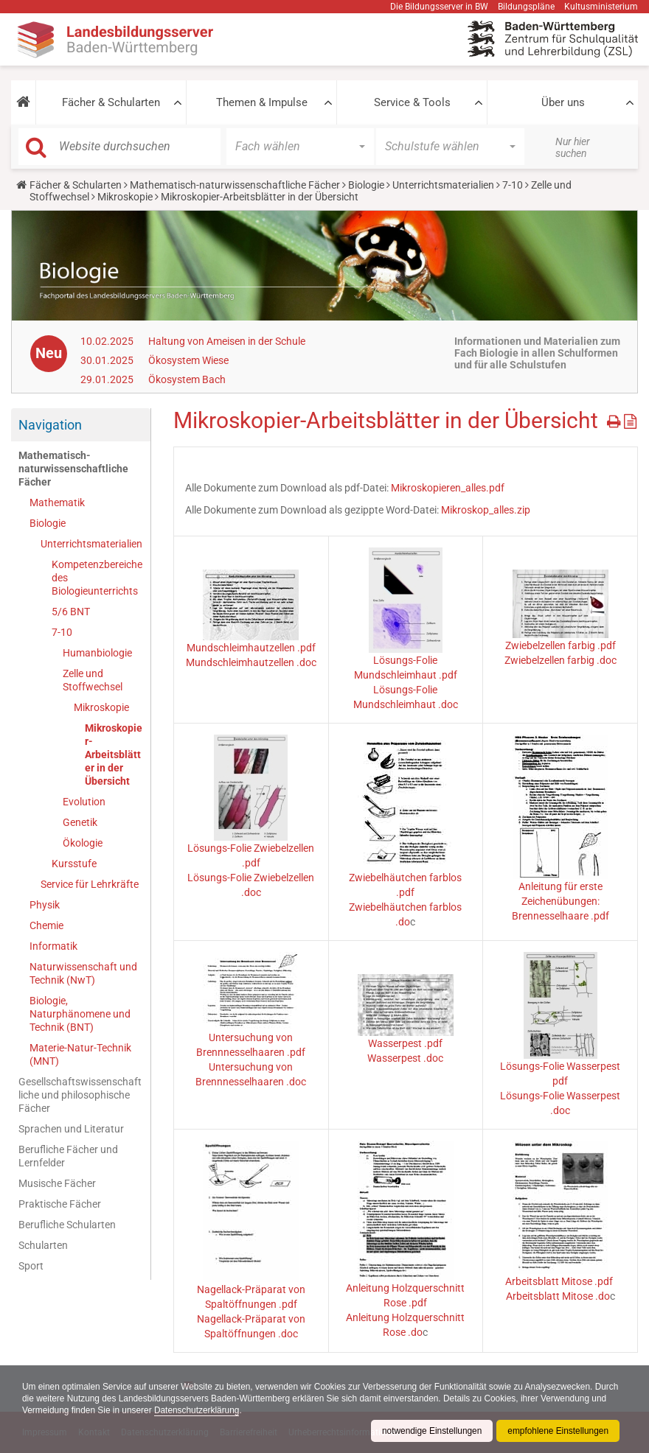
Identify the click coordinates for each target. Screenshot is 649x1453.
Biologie (366, 185)
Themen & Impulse (262, 102)
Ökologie (83, 843)
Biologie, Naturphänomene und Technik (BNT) (80, 1014)
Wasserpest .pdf (405, 1043)
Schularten (43, 1245)
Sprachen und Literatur (71, 1129)
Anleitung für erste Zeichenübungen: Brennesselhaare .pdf (560, 901)
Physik (45, 905)
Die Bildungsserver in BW (439, 6)
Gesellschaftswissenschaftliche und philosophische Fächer (80, 1095)
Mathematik (57, 502)
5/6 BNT (71, 611)
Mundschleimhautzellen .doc (251, 662)
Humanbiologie (97, 653)
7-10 (512, 185)
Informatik (53, 946)
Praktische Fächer (59, 1204)
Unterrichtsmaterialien (443, 185)
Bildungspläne (526, 6)
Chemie (46, 925)
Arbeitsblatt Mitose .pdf (560, 1281)
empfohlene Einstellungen (557, 1431)
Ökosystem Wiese (188, 360)
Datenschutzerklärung (267, 1410)
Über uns (563, 102)
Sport (31, 1266)
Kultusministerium (601, 6)
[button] (23, 102)
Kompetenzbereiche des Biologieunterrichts (97, 578)
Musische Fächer (57, 1183)
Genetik (80, 822)
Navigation (50, 425)
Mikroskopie (125, 197)
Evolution (84, 802)
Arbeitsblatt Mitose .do (558, 1296)
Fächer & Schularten (111, 102)
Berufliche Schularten (67, 1224)
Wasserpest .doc (405, 1058)
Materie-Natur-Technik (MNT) (80, 1054)
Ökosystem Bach (187, 379)
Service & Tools (412, 102)
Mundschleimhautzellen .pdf (251, 648)
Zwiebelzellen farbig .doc (560, 660)
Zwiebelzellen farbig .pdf (560, 645)
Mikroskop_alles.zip (485, 510)
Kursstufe (74, 863)
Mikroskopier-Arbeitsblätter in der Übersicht (113, 754)
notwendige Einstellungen (430, 1431)
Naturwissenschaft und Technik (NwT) (83, 973)
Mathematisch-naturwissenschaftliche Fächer (235, 185)
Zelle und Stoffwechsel (92, 680)
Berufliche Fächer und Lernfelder (68, 1156)
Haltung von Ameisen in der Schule (226, 341)
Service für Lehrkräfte (90, 884)
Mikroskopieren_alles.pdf (447, 488)
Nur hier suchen (572, 147)
